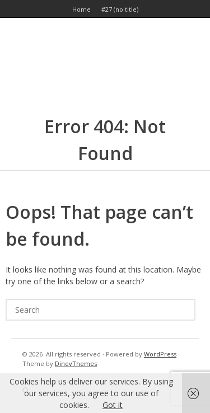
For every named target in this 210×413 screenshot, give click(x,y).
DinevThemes (76, 363)
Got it (112, 405)
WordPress (160, 354)
